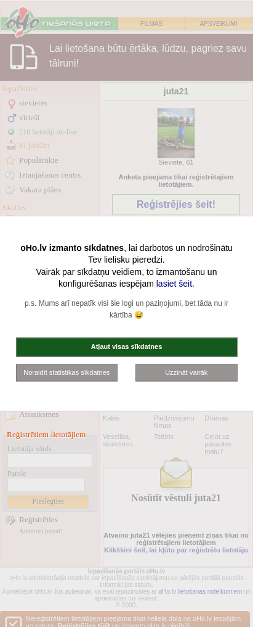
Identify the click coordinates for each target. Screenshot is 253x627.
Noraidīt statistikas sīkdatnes (66, 371)
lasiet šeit (174, 284)
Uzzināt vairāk (186, 371)
